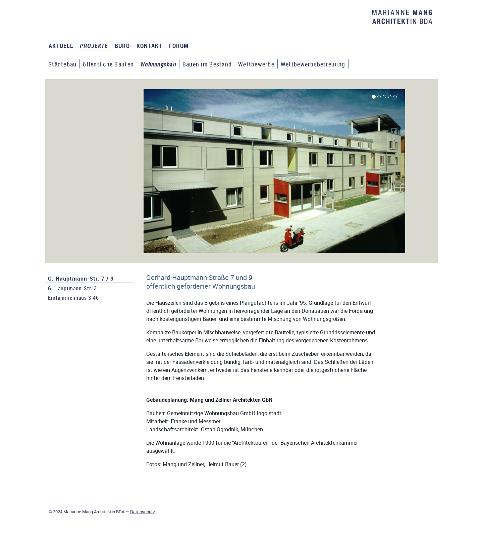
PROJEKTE (94, 46)
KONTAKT (149, 46)
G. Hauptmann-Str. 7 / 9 (81, 278)
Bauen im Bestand (207, 64)
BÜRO (122, 46)
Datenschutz (142, 511)
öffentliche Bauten (108, 64)
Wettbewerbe (256, 64)
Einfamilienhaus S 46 (73, 297)
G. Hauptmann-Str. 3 (72, 288)
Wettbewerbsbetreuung (313, 64)
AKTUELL (61, 46)
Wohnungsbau (158, 64)
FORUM (179, 46)
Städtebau (62, 64)
